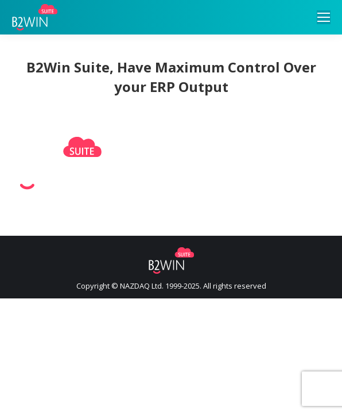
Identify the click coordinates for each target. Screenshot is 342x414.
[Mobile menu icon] (324, 17)
